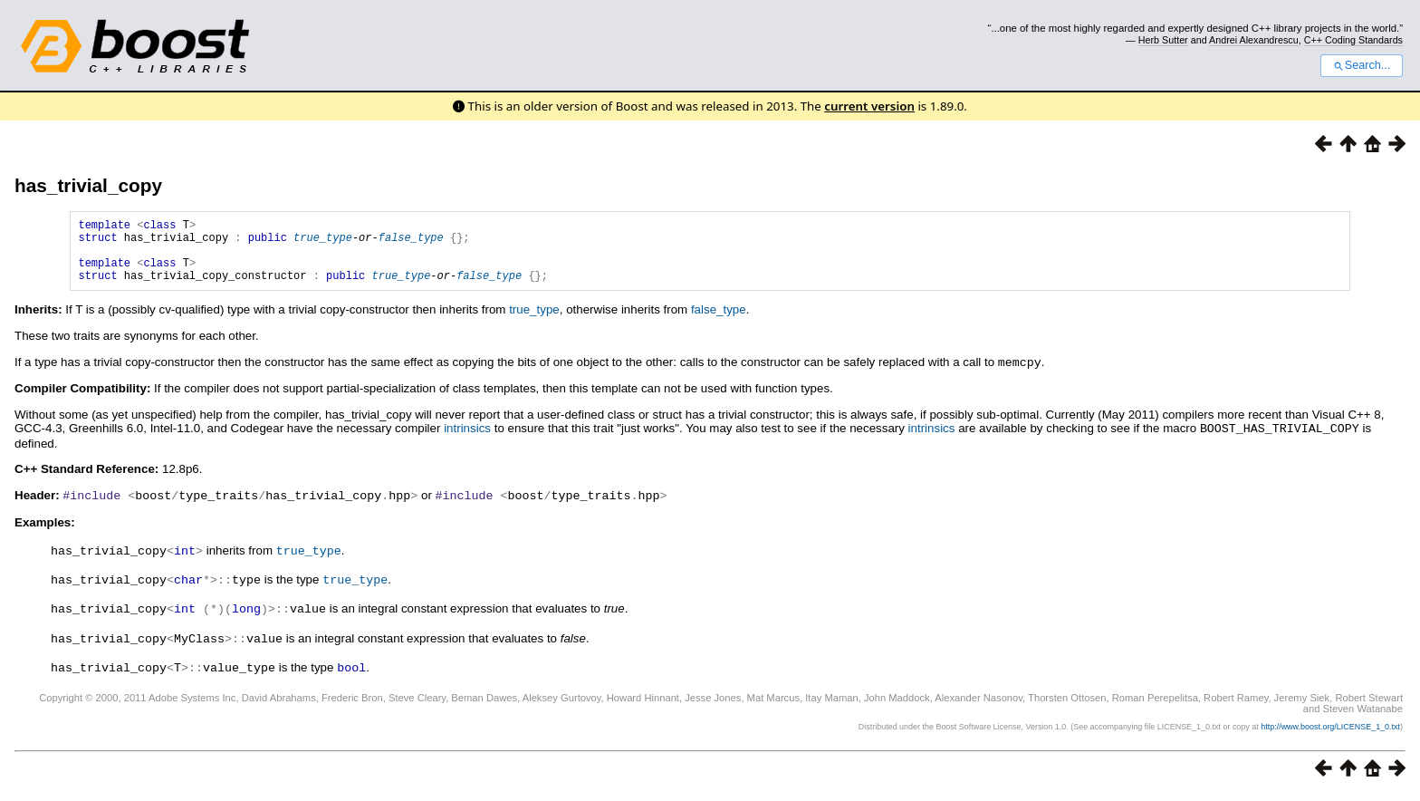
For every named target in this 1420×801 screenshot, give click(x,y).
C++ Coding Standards (1353, 39)
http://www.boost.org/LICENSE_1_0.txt (1330, 733)
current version (869, 106)
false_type (411, 242)
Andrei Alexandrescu (1254, 39)
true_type (322, 242)
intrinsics (467, 441)
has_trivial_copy (88, 185)
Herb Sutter (1163, 39)
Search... (1361, 65)
